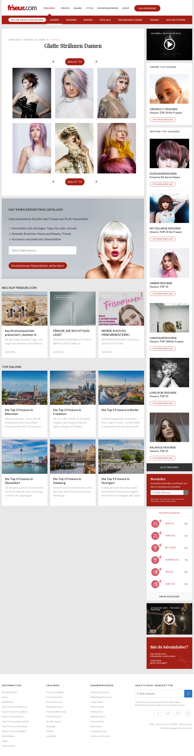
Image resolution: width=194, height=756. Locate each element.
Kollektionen (175, 20)
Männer (71, 20)
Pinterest (178, 713)
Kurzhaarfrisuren (100, 692)
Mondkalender (108, 8)
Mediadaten (8, 736)
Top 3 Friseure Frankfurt (14, 711)
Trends (154, 20)
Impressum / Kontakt (166, 724)
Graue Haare (97, 721)
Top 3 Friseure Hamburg (14, 726)
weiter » (96, 61)
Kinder (88, 20)
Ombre (50, 731)
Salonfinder (147, 8)
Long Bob (51, 736)
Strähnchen (97, 711)
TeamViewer (8, 745)
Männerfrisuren (54, 706)
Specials (105, 20)
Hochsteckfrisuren (56, 711)
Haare (78, 8)
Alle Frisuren (169, 467)
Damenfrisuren (102, 685)
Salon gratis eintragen (27, 20)
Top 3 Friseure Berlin (13, 716)
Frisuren (49, 8)
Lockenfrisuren (99, 731)
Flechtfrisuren (53, 716)
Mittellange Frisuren (101, 697)
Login (4, 740)
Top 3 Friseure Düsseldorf (15, 721)
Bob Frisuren (97, 706)
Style (89, 8)
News (5, 697)
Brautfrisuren (53, 721)
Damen (54, 20)
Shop (125, 8)
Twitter (168, 713)
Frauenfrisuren (54, 701)
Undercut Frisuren (100, 736)
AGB (151, 724)
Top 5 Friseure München (14, 706)
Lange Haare (97, 701)
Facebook (158, 713)
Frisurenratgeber (130, 20)
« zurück (53, 61)
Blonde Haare (98, 716)
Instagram (188, 713)
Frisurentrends (54, 697)
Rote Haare (96, 726)
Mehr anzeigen (169, 596)
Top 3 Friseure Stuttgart (14, 731)
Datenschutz (171, 501)
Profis (65, 8)
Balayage (51, 726)
